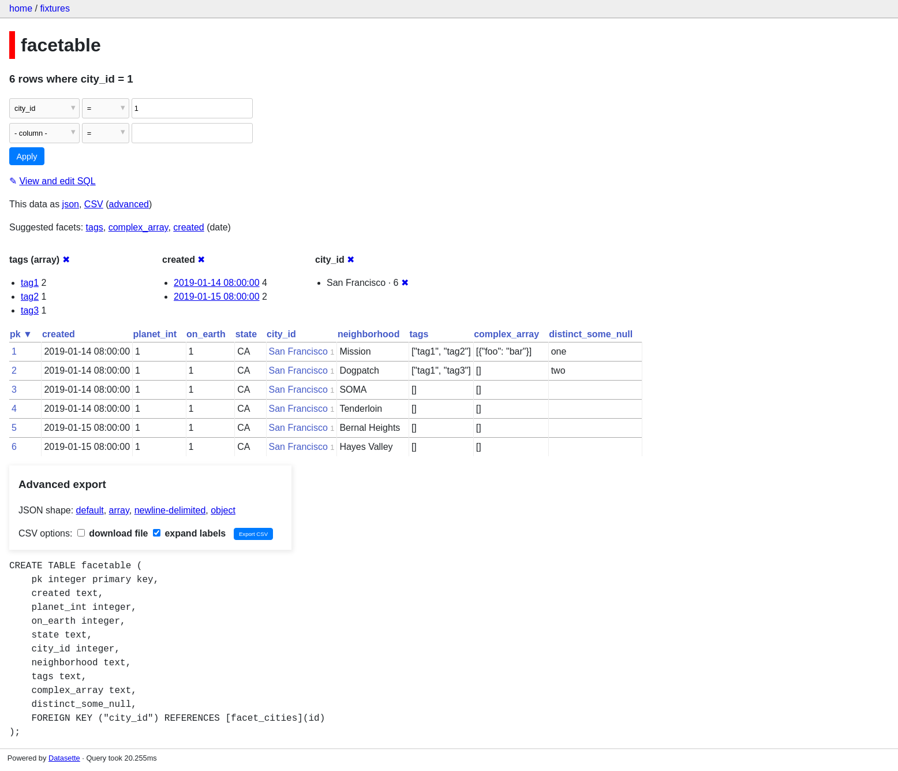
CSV (93, 204)
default (90, 510)
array (119, 510)
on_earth (206, 334)
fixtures (55, 8)
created (188, 227)
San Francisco (298, 351)
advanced (129, 204)
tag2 (30, 296)
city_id (281, 334)
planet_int (155, 334)
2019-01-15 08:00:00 (217, 296)
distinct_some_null (591, 334)
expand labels (189, 533)
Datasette (64, 758)
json (70, 204)
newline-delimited (170, 510)
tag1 (30, 283)
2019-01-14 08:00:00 (217, 283)
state (246, 334)
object (223, 510)
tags (94, 227)
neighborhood (369, 334)
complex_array (138, 227)
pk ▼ (21, 334)
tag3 (30, 310)
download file (112, 533)
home (20, 8)
